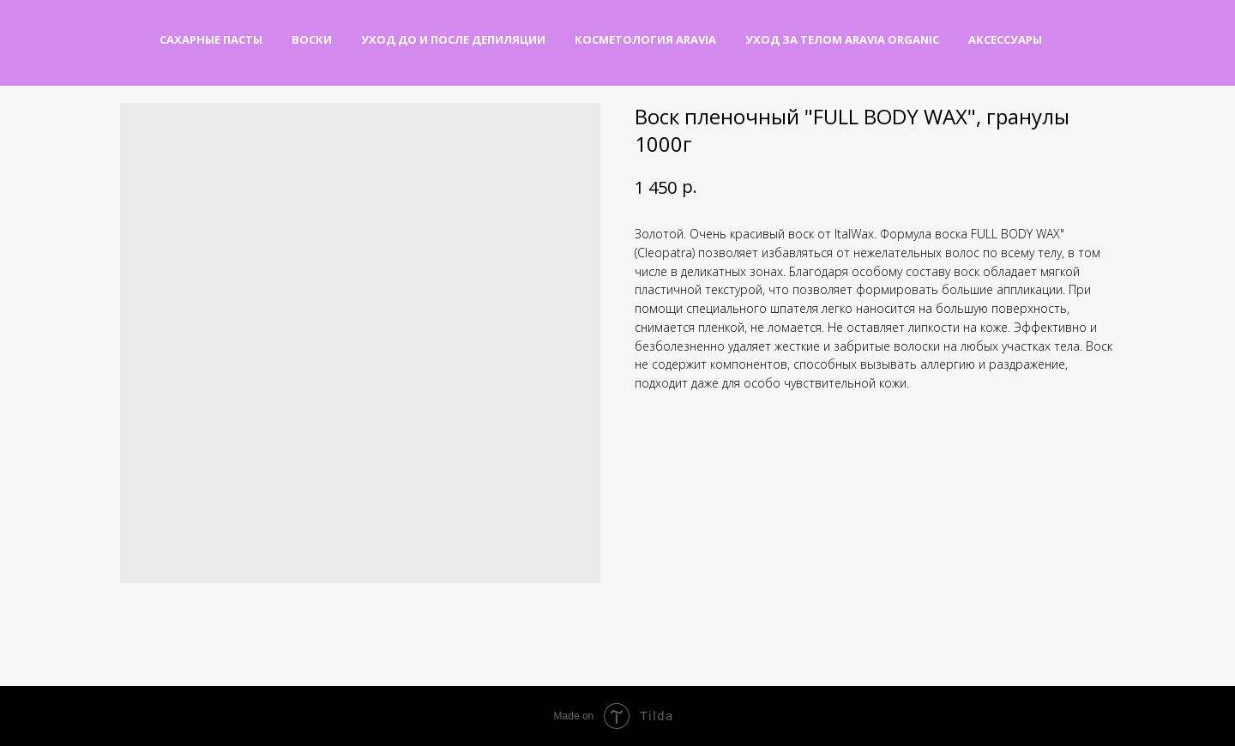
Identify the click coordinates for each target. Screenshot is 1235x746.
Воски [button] (312, 39)
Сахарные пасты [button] (211, 39)
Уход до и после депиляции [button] (453, 39)
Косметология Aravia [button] (645, 39)
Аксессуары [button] (1005, 39)
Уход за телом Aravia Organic (842, 39)
